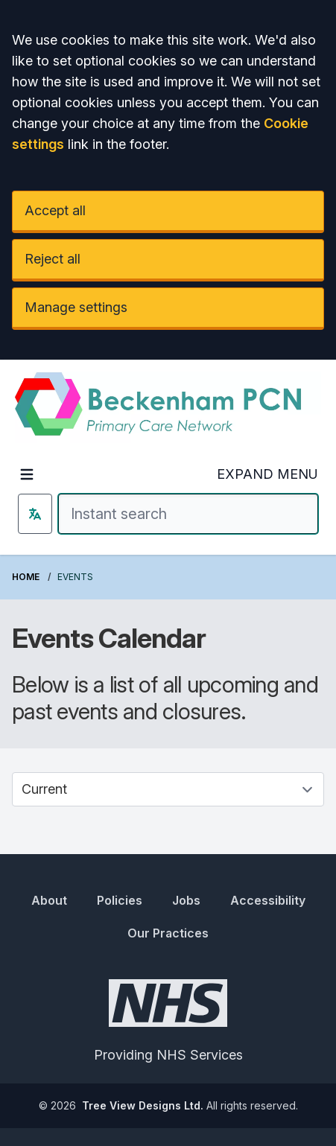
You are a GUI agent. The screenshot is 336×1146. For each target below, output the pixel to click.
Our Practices (168, 933)
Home (25, 576)
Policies (119, 900)
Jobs (186, 900)
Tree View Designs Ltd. (142, 1105)
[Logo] (168, 407)
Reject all (52, 259)
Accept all (55, 210)
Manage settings (76, 307)
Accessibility (267, 900)
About (49, 900)
